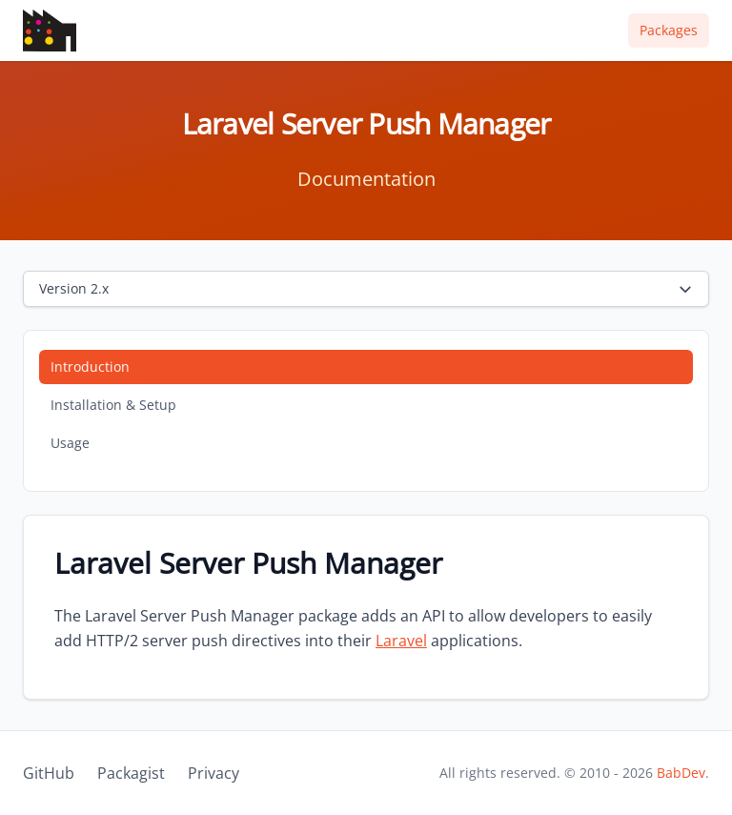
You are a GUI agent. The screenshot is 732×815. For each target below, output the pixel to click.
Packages (669, 30)
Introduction (90, 366)
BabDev (681, 773)
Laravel (401, 640)
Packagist (131, 773)
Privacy (213, 773)
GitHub (48, 773)
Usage (70, 443)
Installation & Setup (113, 405)
